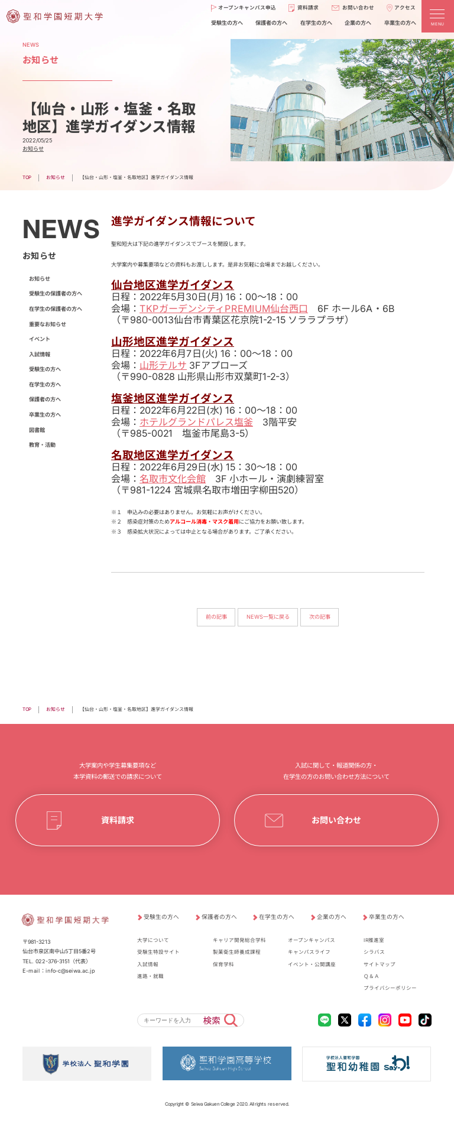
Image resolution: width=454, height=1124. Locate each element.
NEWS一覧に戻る (268, 616)
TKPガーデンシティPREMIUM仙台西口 (224, 308)
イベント (39, 339)
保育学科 (223, 964)
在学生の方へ (45, 384)
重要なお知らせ (47, 324)
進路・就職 (150, 976)
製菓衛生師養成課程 (237, 952)
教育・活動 (42, 444)
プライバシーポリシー (390, 988)
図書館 (37, 430)
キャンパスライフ (309, 952)
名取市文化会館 (173, 478)
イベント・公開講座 (312, 964)
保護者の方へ (45, 399)
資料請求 (117, 820)
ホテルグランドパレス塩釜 (196, 421)
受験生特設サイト (158, 952)
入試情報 (39, 354)
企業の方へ (331, 917)
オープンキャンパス (311, 940)
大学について (153, 940)
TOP (26, 177)
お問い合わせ (336, 820)
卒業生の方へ (45, 414)
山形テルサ (163, 365)
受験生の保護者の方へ (55, 293)
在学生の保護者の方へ (55, 309)
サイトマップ (379, 964)
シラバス (374, 952)
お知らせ (33, 148)
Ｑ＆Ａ (372, 976)
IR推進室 (374, 940)
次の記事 (319, 616)
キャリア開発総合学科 (239, 940)
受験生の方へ (45, 369)
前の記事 (215, 616)
